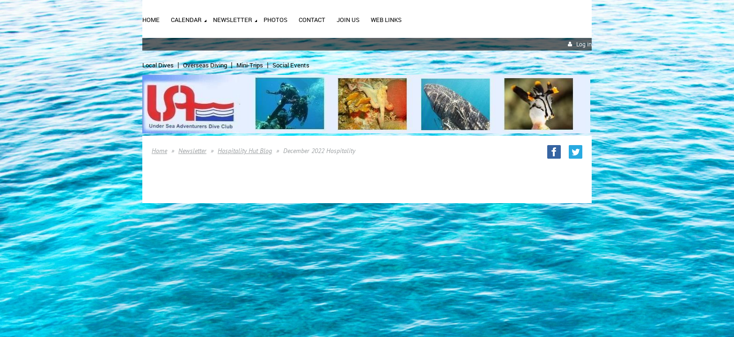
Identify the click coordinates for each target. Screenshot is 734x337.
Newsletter (192, 151)
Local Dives (158, 65)
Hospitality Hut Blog (245, 151)
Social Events (290, 65)
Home (159, 151)
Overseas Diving (205, 65)
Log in (584, 44)
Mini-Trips (249, 65)
